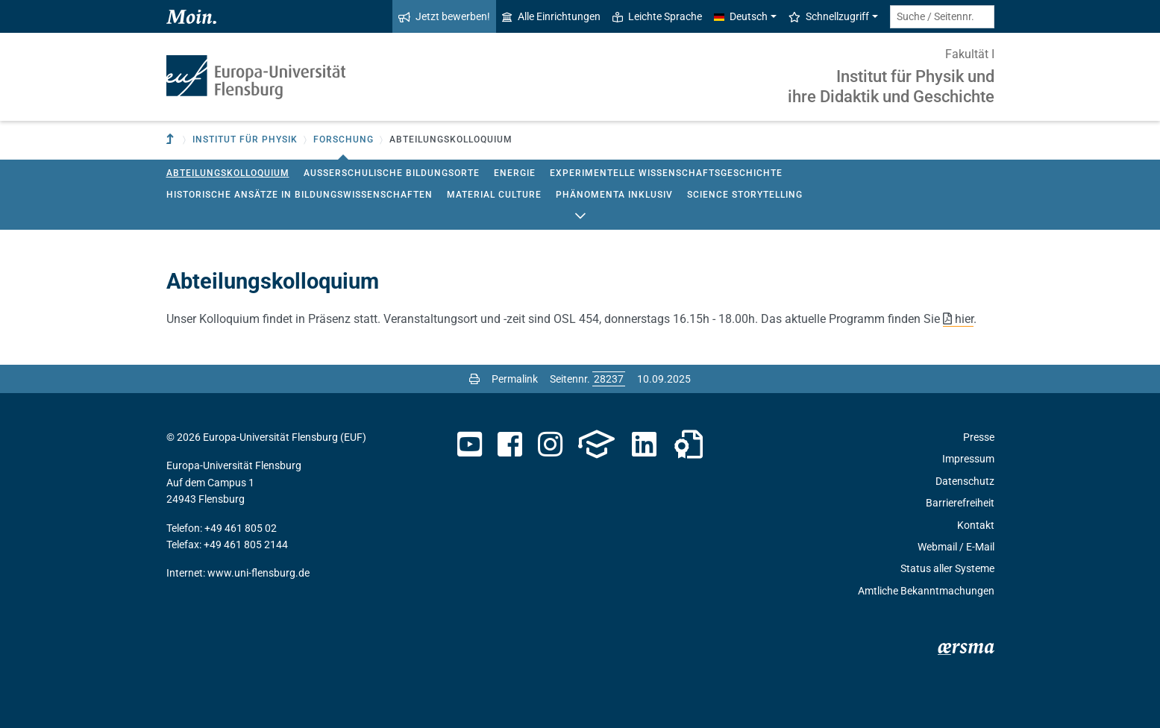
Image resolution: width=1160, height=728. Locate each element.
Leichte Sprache (657, 16)
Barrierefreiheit (960, 503)
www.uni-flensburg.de (258, 573)
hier (964, 319)
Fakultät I (969, 54)
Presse (978, 437)
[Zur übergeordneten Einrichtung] (171, 140)
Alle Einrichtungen (551, 16)
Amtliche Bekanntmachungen (926, 591)
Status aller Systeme (947, 568)
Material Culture (494, 194)
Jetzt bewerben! (444, 16)
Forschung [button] (343, 139)
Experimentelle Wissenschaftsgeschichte (666, 173)
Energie (515, 173)
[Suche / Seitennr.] (942, 16)
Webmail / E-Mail (956, 547)
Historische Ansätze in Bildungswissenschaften (299, 194)
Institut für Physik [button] (245, 139)
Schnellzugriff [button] (829, 16)
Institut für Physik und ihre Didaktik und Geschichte (891, 86)
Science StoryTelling (745, 194)
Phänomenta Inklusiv (614, 194)
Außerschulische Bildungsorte (392, 173)
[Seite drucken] (474, 379)
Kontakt (975, 525)
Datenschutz (964, 481)
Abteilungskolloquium (227, 173)
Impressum (968, 459)
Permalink (515, 379)
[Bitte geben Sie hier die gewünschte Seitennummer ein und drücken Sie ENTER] (608, 378)
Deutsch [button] (741, 16)
